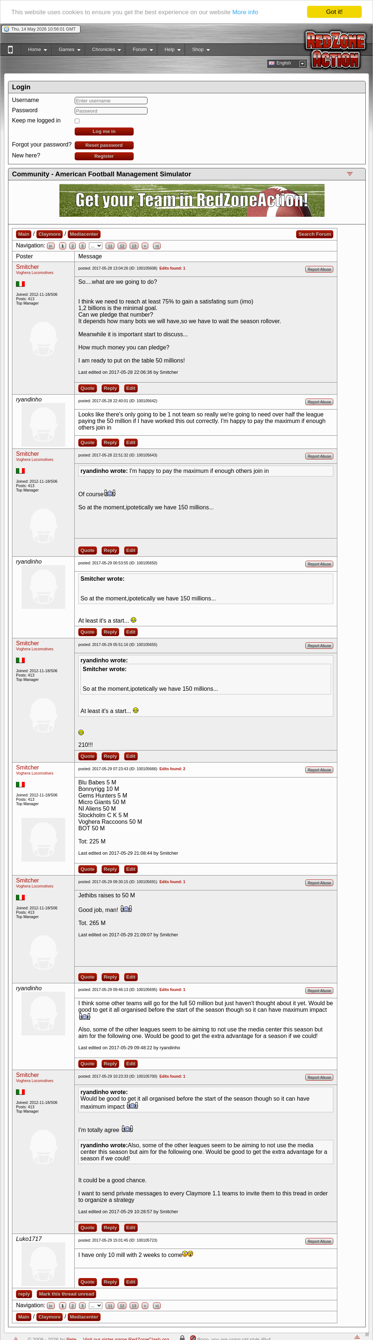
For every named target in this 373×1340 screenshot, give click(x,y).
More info (245, 12)
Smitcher (27, 267)
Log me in (104, 131)
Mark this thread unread (66, 1294)
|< (50, 246)
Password (25, 110)
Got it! (334, 11)
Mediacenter (84, 234)
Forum (139, 51)
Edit (131, 388)
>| (156, 246)
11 (110, 246)
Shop (197, 51)
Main (23, 234)
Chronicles (103, 51)
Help (169, 51)
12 (122, 246)
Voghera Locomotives (34, 272)
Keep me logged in (36, 120)
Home (33, 51)
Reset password (104, 145)
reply (24, 1294)
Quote (88, 388)
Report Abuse (319, 269)
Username (25, 100)
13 (134, 246)
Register (104, 156)
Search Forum (314, 234)
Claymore (50, 234)
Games (66, 51)
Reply (110, 388)
